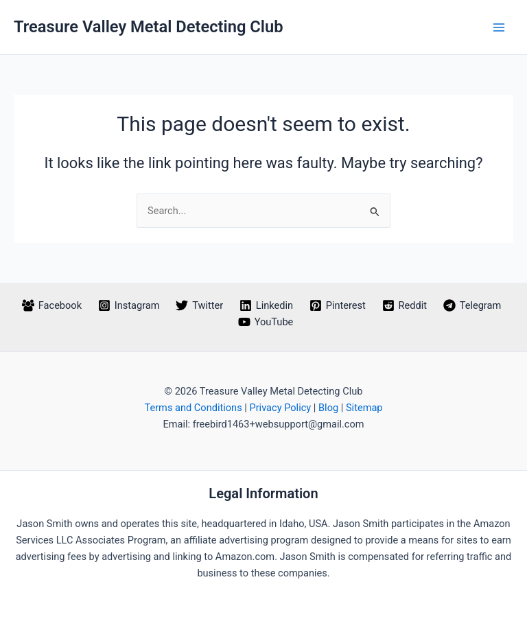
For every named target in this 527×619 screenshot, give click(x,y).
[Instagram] (128, 305)
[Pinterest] (337, 305)
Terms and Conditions (193, 407)
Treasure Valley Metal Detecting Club (148, 26)
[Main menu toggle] (498, 27)
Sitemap (364, 407)
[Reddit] (404, 305)
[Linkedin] (266, 305)
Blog (328, 407)
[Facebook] (52, 305)
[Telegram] (472, 305)
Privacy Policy (280, 407)
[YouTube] (265, 322)
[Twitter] (199, 305)
